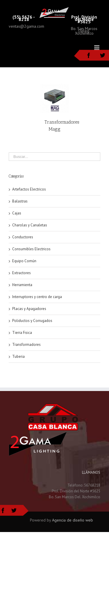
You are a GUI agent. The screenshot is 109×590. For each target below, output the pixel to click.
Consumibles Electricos (31, 248)
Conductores (22, 237)
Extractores (21, 272)
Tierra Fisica (22, 332)
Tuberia (18, 356)
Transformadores (26, 344)
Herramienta (22, 284)
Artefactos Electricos (29, 189)
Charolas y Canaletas (29, 225)
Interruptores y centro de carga (37, 296)
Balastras (20, 201)
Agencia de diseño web (72, 520)
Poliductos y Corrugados (32, 320)
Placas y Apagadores (29, 308)
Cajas (16, 213)
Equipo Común (24, 260)
